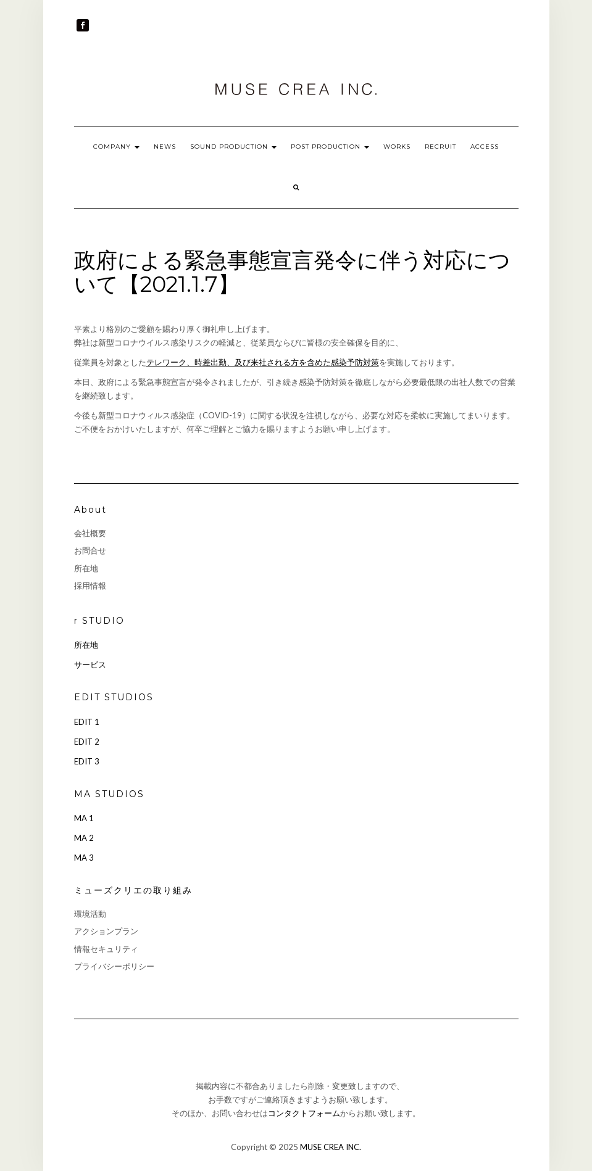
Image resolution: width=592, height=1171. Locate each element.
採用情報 (90, 585)
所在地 (86, 568)
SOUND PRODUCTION (233, 147)
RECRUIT (440, 147)
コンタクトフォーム (304, 1113)
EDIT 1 (86, 722)
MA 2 (84, 838)
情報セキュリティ (106, 949)
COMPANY (116, 147)
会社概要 (90, 533)
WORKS (397, 147)
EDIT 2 (86, 742)
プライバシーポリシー (114, 966)
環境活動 (90, 914)
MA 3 (84, 858)
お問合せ (90, 550)
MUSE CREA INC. (330, 1147)
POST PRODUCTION (330, 147)
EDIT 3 (86, 761)
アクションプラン (106, 931)
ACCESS (484, 147)
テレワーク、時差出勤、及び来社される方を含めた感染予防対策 (262, 362)
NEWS (165, 147)
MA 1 (84, 818)
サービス (90, 664)
